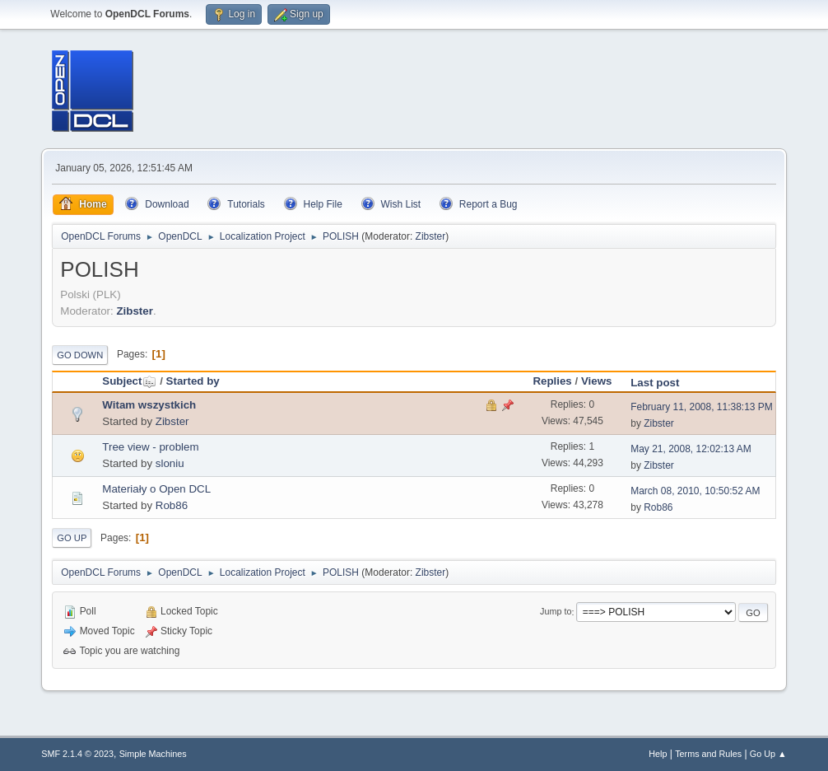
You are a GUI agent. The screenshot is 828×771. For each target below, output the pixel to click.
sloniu (170, 463)
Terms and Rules (708, 754)
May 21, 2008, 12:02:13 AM (690, 449)
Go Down (80, 355)
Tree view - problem (150, 447)
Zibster (431, 236)
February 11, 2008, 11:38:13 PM (701, 407)
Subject (129, 381)
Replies (552, 381)
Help (658, 754)
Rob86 (172, 505)
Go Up (71, 538)
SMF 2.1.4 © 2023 (77, 754)
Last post (654, 382)
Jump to (555, 612)
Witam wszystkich (149, 405)
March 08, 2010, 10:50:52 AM (695, 491)
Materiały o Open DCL (156, 489)
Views (596, 381)
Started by (193, 381)
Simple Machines (153, 754)
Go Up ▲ (768, 754)
